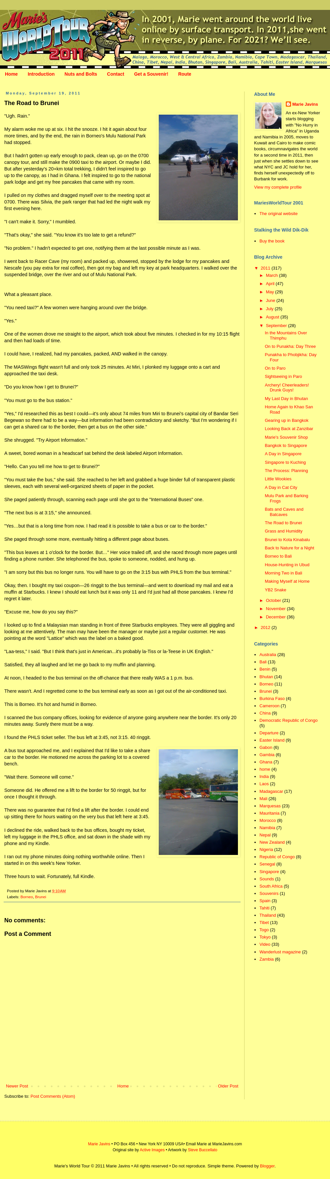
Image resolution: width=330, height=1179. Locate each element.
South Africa (270, 886)
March (272, 275)
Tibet (264, 922)
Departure (269, 732)
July (270, 308)
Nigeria (266, 849)
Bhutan (266, 676)
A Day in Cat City (281, 487)
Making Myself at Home (287, 581)
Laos (264, 783)
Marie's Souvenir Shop (286, 437)
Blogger (267, 1165)
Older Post (228, 1086)
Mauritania (269, 813)
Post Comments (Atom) (53, 1096)
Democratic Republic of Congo (288, 720)
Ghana (265, 761)
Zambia (266, 959)
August (273, 316)
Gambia (267, 754)
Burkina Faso (272, 698)
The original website (278, 213)
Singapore (269, 871)
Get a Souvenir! (151, 74)
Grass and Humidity (283, 531)
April (271, 283)
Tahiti (264, 907)
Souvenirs (269, 893)
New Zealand (272, 842)
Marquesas (269, 805)
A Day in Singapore (283, 453)
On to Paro (275, 368)
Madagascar (271, 791)
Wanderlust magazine (280, 951)
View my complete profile (278, 187)
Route (184, 74)
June (271, 300)
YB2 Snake (275, 589)
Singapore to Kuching (285, 462)
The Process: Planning (286, 470)
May (270, 291)
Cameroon (269, 705)
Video (264, 944)
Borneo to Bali (278, 556)
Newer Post (17, 1086)
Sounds (266, 878)
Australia (267, 654)
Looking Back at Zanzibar (289, 428)
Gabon (265, 747)
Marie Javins (305, 104)
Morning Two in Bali (283, 573)
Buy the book (271, 241)
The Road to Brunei (283, 522)
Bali (263, 661)
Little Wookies (278, 478)
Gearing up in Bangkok (286, 420)
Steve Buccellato (202, 1150)
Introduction (41, 74)
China (265, 713)
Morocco (267, 820)
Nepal (265, 834)
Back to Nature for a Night (289, 547)
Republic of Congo (277, 856)
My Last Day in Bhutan (286, 398)
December (276, 616)
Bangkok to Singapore (286, 445)
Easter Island (271, 740)
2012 (266, 627)
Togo (264, 929)
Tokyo (265, 937)
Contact (115, 74)
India (264, 776)
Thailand (267, 915)
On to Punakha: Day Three (290, 346)
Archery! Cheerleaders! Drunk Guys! (287, 388)
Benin (264, 669)
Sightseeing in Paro (283, 376)
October (274, 600)
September (277, 325)
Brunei (40, 897)
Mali (263, 798)
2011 (266, 268)
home (264, 769)
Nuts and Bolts (81, 74)
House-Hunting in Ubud (287, 564)
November (276, 608)
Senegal (267, 864)
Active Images (152, 1150)
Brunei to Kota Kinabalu (287, 539)
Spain (264, 900)
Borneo (26, 897)
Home (11, 74)
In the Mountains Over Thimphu (286, 335)
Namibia (267, 827)
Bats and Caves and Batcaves (284, 512)
